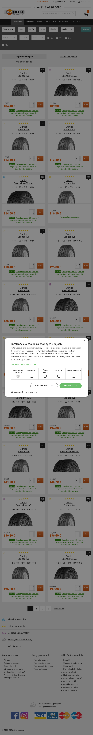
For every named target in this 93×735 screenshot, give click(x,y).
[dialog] (46, 367)
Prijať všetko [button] (70, 385)
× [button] (84, 341)
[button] (46, 364)
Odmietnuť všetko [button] (44, 385)
